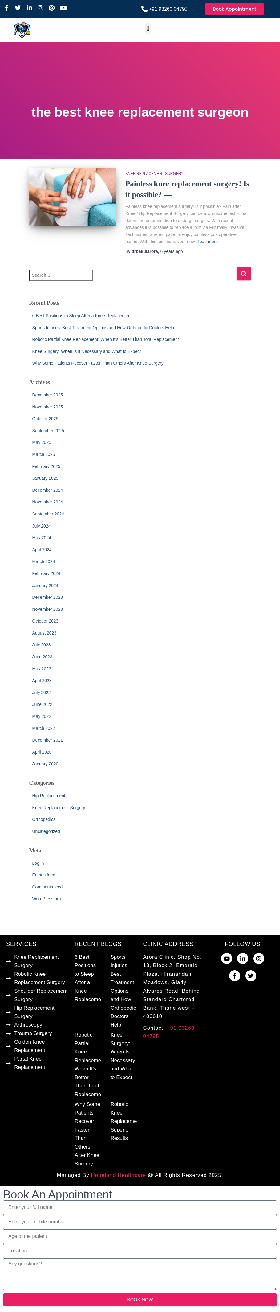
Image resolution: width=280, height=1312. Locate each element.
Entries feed (43, 874)
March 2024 (43, 561)
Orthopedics (43, 819)
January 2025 (45, 478)
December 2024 (47, 490)
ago (171, 251)
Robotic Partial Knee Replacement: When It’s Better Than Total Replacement (105, 339)
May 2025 (41, 442)
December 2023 (47, 597)
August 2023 (44, 633)
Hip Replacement (48, 795)
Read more (207, 241)
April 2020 (42, 752)
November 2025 (47, 406)
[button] (148, 28)
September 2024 (48, 513)
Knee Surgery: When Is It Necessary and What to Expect (86, 351)
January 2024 (45, 585)
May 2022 (41, 716)
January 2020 (45, 763)
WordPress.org (46, 898)
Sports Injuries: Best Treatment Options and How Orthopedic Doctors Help (103, 327)
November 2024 (47, 501)
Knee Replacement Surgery (154, 174)
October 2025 (45, 418)
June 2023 (42, 656)
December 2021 (47, 740)
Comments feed (47, 886)
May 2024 (41, 537)
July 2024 (41, 526)
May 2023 (41, 668)
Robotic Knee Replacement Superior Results (125, 1121)
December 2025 (47, 394)
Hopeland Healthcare (118, 1175)
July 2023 (41, 644)
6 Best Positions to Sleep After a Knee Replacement (82, 315)
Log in (38, 863)
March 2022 (43, 728)
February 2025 (46, 466)
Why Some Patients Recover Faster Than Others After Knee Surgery (98, 363)
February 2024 (46, 573)
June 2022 (42, 704)
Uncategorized (46, 831)
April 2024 (42, 549)
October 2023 (45, 621)
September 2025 (48, 430)
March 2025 (43, 454)
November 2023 (47, 609)
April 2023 (42, 680)
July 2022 (41, 692)
